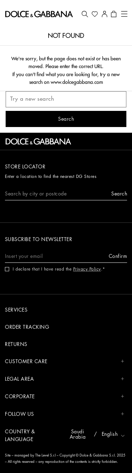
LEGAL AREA (64, 379)
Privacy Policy (87, 269)
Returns (16, 344)
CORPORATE (64, 396)
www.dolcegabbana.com (77, 82)
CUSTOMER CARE (64, 361)
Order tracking (27, 327)
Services (16, 309)
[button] (85, 14)
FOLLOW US (64, 414)
